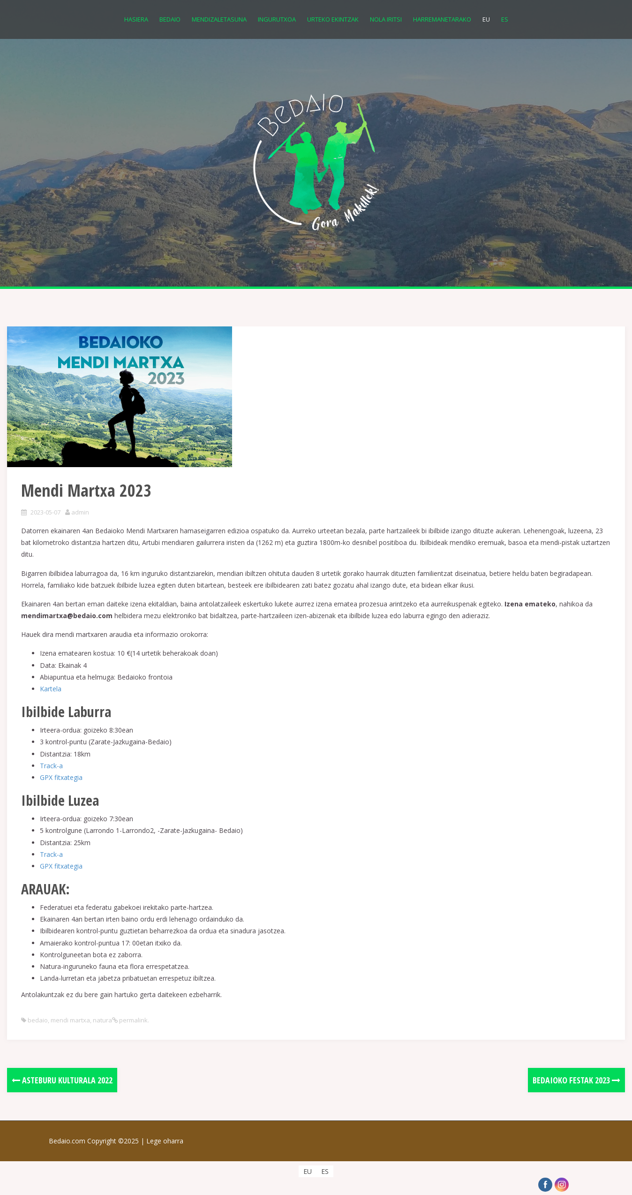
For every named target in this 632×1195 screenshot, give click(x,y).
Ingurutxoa (277, 19)
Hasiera (136, 19)
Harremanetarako (442, 19)
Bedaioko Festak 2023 (576, 1080)
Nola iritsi (386, 19)
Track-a (51, 765)
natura (102, 1020)
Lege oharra (164, 1140)
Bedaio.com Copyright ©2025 (97, 1140)
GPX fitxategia (61, 777)
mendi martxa (70, 1020)
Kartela (50, 688)
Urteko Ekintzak (333, 19)
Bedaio (170, 19)
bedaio (38, 1020)
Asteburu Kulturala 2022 (62, 1080)
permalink (133, 1020)
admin (80, 512)
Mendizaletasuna (219, 19)
